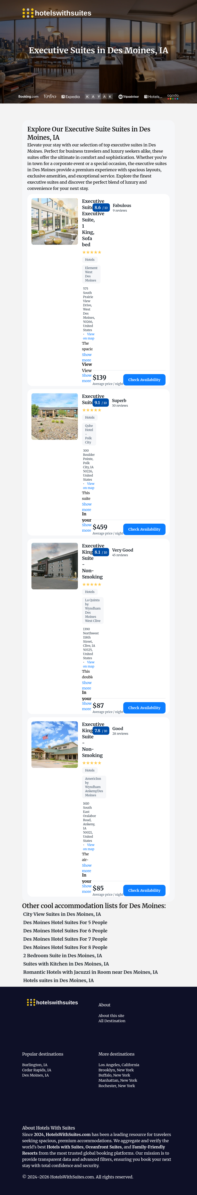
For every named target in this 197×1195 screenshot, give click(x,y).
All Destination (111, 1021)
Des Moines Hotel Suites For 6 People (65, 931)
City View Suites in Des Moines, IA (62, 914)
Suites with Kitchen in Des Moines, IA (66, 964)
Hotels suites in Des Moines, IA (58, 980)
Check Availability (144, 379)
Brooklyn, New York (116, 1070)
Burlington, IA (34, 1065)
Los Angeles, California (118, 1065)
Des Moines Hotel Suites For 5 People (65, 922)
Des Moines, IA (35, 1075)
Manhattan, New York (117, 1080)
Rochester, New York (116, 1085)
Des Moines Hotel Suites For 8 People (65, 947)
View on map (88, 336)
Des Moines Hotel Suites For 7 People (65, 939)
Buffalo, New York (114, 1075)
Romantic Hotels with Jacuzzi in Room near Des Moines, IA (90, 972)
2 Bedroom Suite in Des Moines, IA (62, 956)
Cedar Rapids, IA (36, 1070)
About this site (111, 1015)
